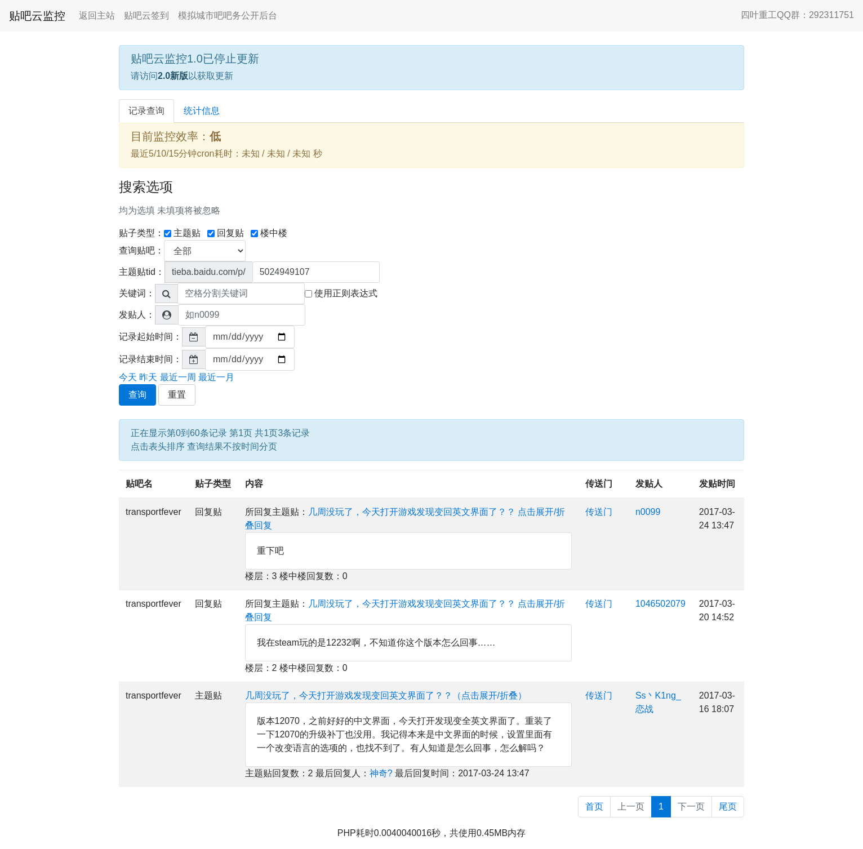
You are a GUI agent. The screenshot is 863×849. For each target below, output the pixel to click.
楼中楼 (269, 233)
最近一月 (216, 377)
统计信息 (202, 110)
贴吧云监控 (37, 16)
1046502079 (660, 603)
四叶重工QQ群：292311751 (797, 15)
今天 (128, 377)
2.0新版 (173, 76)
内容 (254, 483)
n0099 (648, 512)
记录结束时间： (150, 359)
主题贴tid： (141, 272)
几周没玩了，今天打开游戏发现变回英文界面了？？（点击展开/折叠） (386, 695)
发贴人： (137, 314)
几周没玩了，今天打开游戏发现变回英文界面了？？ (411, 512)
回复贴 (225, 233)
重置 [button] (177, 394)
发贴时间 (717, 483)
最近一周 (178, 377)
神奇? (381, 773)
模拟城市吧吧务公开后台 (227, 15)
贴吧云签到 (146, 15)
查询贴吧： (141, 250)
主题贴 (182, 233)
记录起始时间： (150, 336)
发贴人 (648, 483)
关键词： (137, 293)
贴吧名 (139, 483)
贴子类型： (141, 233)
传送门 (598, 483)
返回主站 (97, 15)
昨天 (148, 377)
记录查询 (146, 110)
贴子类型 (213, 483)
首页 (594, 806)
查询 (137, 394)
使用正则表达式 (341, 293)
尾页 (728, 806)
